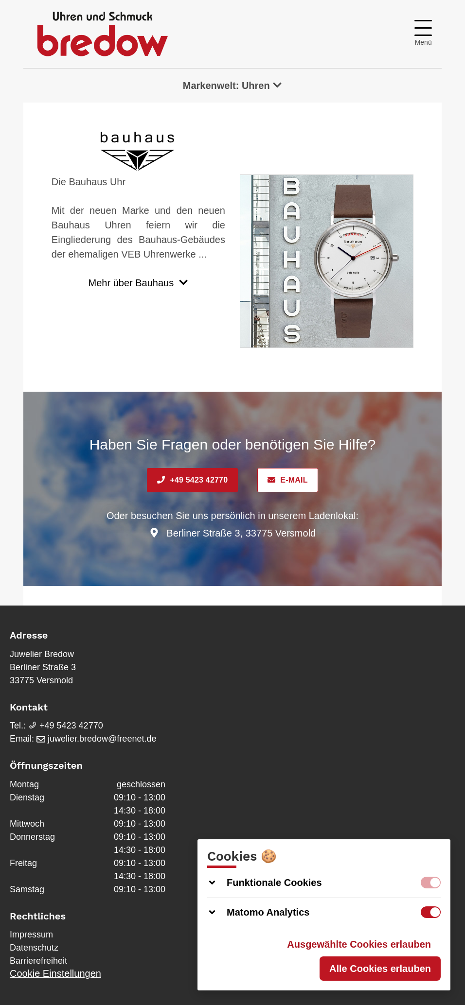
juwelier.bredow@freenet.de (96, 739)
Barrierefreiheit (38, 961)
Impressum (31, 934)
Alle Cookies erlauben (380, 968)
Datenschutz (34, 948)
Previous (252, 268)
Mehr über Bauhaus (139, 282)
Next (401, 268)
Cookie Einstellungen (55, 973)
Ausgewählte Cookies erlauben (359, 944)
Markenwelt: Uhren (233, 85)
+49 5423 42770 (192, 480)
